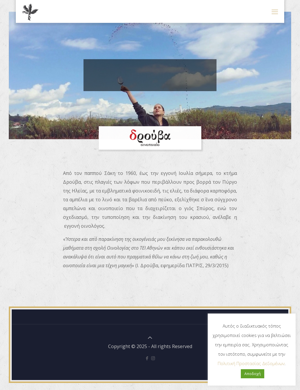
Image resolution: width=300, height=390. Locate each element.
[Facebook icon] (147, 358)
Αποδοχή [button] (252, 373)
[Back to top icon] (150, 337)
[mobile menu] (275, 11)
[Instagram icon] (153, 358)
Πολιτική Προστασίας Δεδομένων (251, 363)
